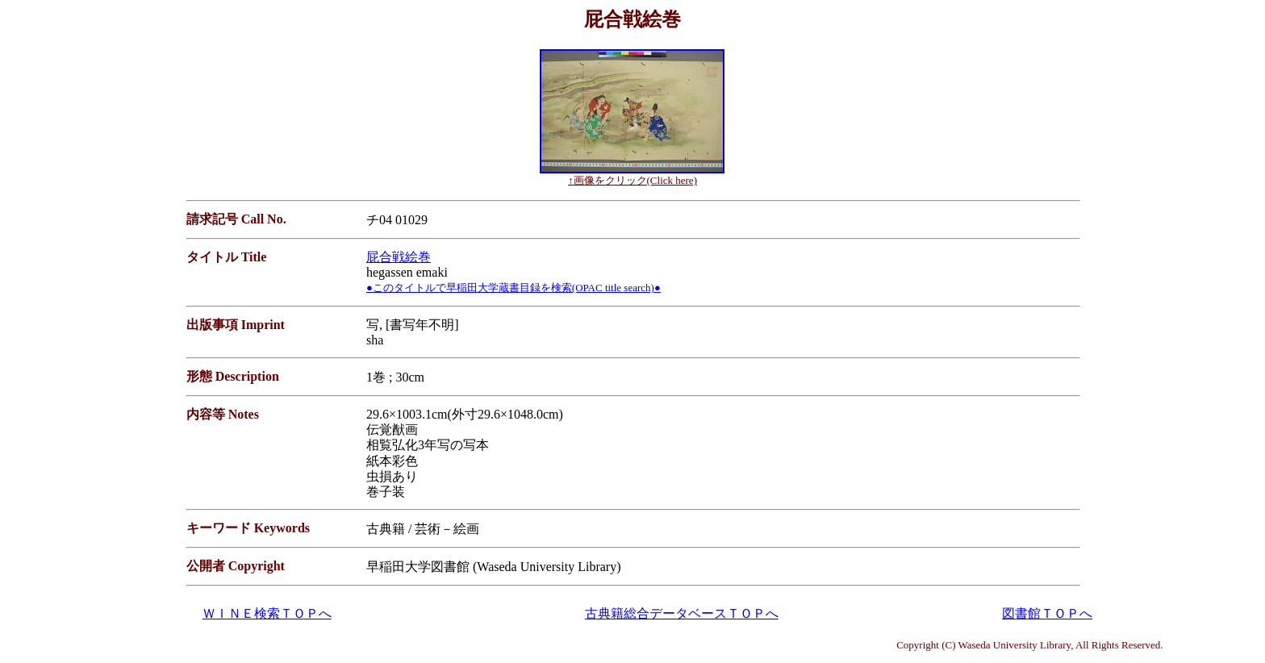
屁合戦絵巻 (398, 257)
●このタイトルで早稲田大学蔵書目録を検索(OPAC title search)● (513, 287)
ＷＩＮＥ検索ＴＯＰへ (267, 613)
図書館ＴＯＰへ (1047, 613)
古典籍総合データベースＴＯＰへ (682, 613)
